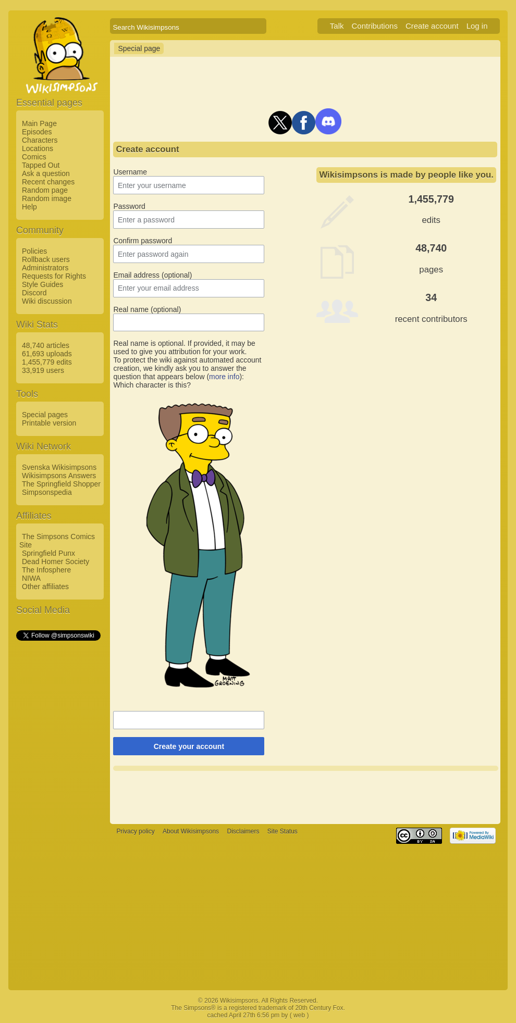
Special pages (45, 414)
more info (224, 376)
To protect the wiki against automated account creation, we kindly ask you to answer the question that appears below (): (187, 368)
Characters (39, 140)
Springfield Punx (48, 553)
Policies (34, 251)
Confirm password (142, 240)
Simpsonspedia (47, 492)
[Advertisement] (58, 798)
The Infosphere (46, 570)
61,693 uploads (47, 354)
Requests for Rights (54, 276)
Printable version (49, 423)
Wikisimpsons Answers (59, 475)
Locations (37, 148)
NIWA (31, 578)
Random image (46, 198)
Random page (45, 190)
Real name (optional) (147, 309)
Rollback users (46, 259)
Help (29, 207)
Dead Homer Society (55, 561)
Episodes (37, 132)
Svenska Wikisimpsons (59, 467)
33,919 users (43, 370)
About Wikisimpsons (191, 831)
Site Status (282, 831)
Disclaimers (243, 831)
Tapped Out (40, 165)
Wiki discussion (47, 301)
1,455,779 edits (47, 362)
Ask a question (46, 173)
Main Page (39, 123)
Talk (337, 25)
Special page (139, 48)
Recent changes (48, 182)
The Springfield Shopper (61, 484)
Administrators (45, 268)
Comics (34, 157)
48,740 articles (45, 345)
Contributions (375, 25)
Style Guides (42, 284)
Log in (477, 25)
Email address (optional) (152, 275)
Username (130, 172)
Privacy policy (135, 831)
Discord (34, 293)
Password (129, 206)
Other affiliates (45, 586)
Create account (432, 25)
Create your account (189, 746)
